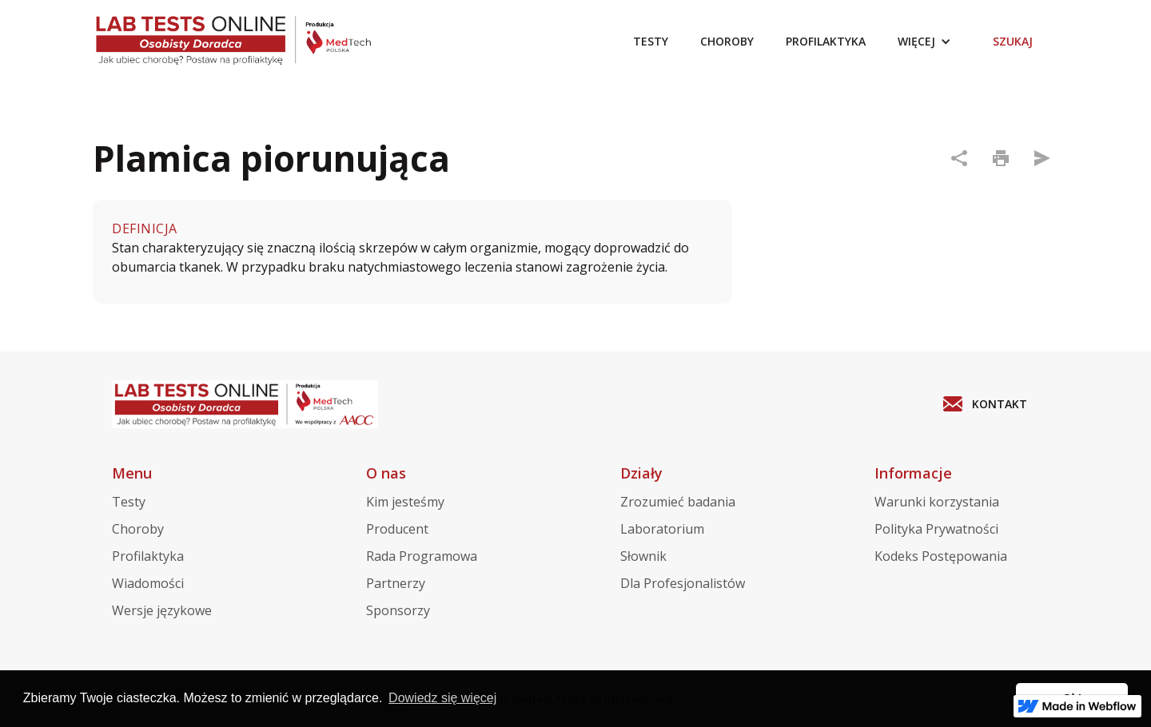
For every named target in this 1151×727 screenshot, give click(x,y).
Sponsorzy (398, 610)
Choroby (138, 529)
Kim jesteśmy (405, 501)
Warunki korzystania (936, 501)
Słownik (643, 556)
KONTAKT (999, 403)
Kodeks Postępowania (940, 556)
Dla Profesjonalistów (682, 583)
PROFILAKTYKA (826, 41)
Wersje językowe (162, 610)
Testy (128, 501)
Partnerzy (395, 583)
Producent (397, 529)
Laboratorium (662, 529)
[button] (924, 41)
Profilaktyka (148, 556)
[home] (247, 41)
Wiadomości (148, 583)
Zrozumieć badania (677, 501)
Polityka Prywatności (936, 529)
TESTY (650, 41)
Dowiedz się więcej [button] (442, 698)
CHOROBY (727, 41)
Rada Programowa (421, 556)
